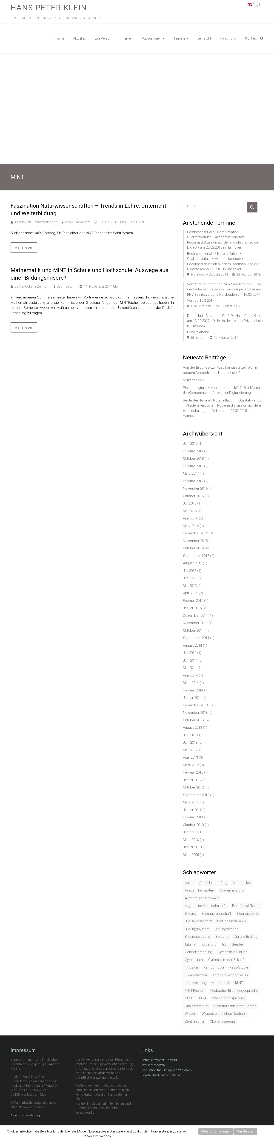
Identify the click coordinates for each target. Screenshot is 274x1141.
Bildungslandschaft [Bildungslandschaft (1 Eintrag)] (216, 914)
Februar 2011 (193, 817)
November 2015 (195, 541)
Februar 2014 (193, 690)
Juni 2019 (190, 443)
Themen (127, 38)
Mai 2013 (190, 750)
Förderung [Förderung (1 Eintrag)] (208, 944)
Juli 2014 (189, 653)
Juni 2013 (190, 742)
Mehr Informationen (216, 1131)
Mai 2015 (190, 586)
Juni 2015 (190, 578)
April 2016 (190, 518)
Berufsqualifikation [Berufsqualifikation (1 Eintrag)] (246, 906)
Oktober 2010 (193, 825)
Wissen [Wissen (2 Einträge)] (190, 1014)
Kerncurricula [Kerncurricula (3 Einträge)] (213, 967)
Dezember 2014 (195, 616)
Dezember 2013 (195, 705)
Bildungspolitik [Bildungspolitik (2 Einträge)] (248, 914)
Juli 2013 (189, 735)
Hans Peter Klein (49, 7)
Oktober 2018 (193, 458)
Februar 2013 (193, 772)
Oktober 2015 (193, 548)
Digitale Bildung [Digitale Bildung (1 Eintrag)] (245, 937)
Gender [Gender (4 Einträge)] (237, 944)
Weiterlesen (23, 247)
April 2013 (190, 757)
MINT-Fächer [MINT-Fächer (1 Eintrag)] (194, 991)
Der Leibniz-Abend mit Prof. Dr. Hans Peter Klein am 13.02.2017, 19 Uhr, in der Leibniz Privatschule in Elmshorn (225, 321)
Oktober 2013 (193, 720)
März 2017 (191, 473)
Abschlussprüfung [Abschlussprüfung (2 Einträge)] (213, 883)
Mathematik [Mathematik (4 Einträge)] (221, 983)
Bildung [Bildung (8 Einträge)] (190, 914)
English (255, 4)
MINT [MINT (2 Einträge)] (239, 983)
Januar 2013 (192, 780)
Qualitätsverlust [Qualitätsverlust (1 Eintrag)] (196, 1006)
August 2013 (192, 727)
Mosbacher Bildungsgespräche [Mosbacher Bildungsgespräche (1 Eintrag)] (233, 991)
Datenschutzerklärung (25, 1115)
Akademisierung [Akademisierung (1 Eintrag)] (232, 890)
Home (59, 38)
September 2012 (196, 795)
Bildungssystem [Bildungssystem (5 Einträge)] (197, 929)
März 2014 (191, 683)
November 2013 (195, 713)
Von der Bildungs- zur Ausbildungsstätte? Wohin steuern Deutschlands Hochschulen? (220, 370)
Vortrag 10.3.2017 (200, 300)
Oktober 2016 (193, 496)
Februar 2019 (193, 451)
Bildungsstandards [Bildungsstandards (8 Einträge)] (231, 921)
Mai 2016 (190, 511)
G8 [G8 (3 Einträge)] (224, 944)
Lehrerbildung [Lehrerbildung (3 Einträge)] (195, 983)
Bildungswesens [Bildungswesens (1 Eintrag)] (197, 937)
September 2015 (196, 556)
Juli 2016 (189, 503)
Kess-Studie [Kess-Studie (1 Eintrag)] (238, 967)
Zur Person (103, 38)
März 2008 (191, 855)
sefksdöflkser (193, 380)
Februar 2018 (193, 466)
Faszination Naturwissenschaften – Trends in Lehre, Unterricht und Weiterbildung (88, 210)
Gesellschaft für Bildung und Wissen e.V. (166, 1070)
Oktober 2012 (193, 787)
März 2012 (191, 802)
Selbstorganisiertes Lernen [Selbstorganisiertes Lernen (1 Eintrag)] (235, 1006)
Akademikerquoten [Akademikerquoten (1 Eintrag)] (199, 890)
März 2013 (191, 765)
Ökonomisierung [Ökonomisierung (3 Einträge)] (222, 1021)
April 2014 (190, 675)
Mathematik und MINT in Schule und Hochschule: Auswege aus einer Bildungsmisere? (89, 274)
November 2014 (195, 623)
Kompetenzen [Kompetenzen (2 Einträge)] (196, 975)
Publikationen (151, 38)
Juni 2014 (190, 660)
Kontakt (251, 38)
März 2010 (191, 840)
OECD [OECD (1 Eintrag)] (189, 998)
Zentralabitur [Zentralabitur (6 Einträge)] (194, 1021)
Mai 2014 (190, 668)
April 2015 (190, 593)
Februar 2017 (193, 481)
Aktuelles (79, 38)
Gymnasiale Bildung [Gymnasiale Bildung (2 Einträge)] (233, 952)
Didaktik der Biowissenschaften (160, 1075)
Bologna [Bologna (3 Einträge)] (222, 937)
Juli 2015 (189, 571)
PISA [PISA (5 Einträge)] (202, 998)
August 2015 (192, 563)
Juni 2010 (190, 832)
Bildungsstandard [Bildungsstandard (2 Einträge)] (198, 921)
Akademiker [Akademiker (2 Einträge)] (242, 883)
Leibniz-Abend (198, 332)
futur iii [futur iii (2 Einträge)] (190, 944)
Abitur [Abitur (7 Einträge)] (189, 883)
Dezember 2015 (195, 533)
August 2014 (192, 645)
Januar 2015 (192, 608)
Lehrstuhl (204, 38)
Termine (179, 38)
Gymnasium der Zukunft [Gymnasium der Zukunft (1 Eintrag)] (226, 960)
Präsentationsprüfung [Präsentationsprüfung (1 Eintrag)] (228, 998)
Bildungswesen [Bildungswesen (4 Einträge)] (226, 929)
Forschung (228, 38)
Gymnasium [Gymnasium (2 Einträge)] (194, 960)
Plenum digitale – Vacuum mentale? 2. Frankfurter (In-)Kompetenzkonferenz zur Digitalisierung (221, 390)
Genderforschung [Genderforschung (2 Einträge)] (198, 952)
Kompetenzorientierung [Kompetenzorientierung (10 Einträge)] (230, 975)
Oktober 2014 (193, 630)
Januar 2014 (192, 698)
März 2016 (191, 526)
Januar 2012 (192, 810)
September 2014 (196, 638)
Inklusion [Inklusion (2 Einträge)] (191, 967)
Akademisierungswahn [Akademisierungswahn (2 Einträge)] (202, 898)
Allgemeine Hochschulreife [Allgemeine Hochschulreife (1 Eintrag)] (206, 906)
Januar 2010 (192, 847)
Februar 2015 (193, 601)
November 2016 (195, 488)
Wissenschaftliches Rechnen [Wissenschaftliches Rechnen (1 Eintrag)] (224, 1014)
